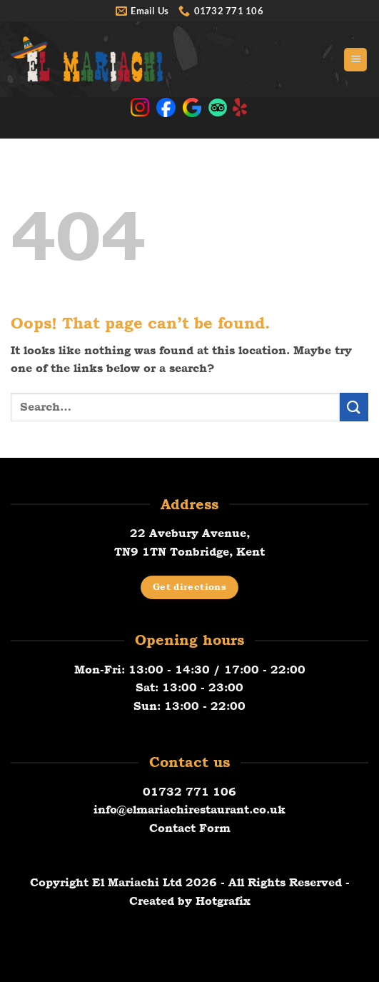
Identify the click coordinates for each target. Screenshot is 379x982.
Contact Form (190, 828)
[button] (355, 59)
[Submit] (354, 407)
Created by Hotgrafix (190, 901)
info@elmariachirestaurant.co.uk (189, 809)
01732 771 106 (189, 791)
